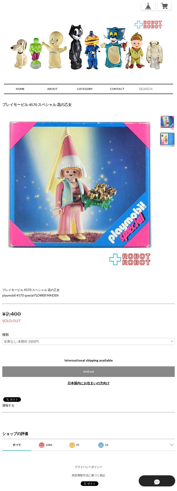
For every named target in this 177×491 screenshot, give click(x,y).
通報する (8, 405)
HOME (20, 89)
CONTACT (117, 89)
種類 (5, 334)
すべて (17, 445)
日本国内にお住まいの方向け (88, 383)
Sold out (88, 371)
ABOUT (52, 89)
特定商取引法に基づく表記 (88, 475)
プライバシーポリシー (88, 467)
